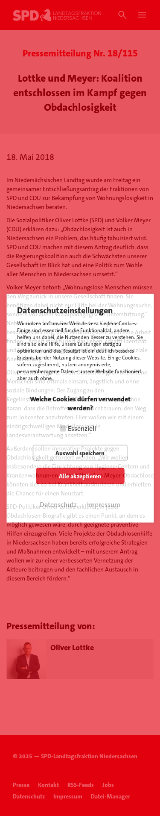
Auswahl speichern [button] (80, 453)
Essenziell (82, 428)
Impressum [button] (103, 504)
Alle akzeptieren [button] (80, 476)
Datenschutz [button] (58, 504)
